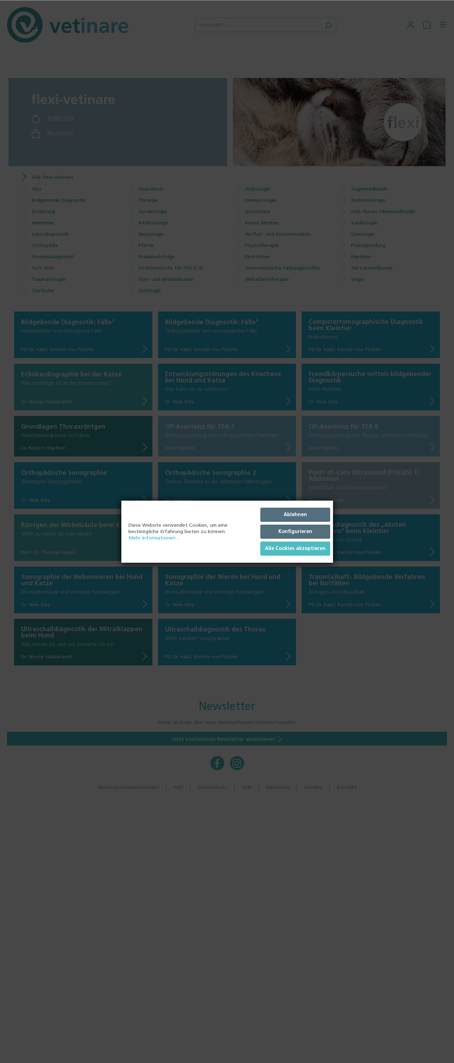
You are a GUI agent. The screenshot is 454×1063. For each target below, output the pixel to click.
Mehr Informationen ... (154, 538)
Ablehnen (295, 515)
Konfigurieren (295, 531)
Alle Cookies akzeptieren (295, 548)
